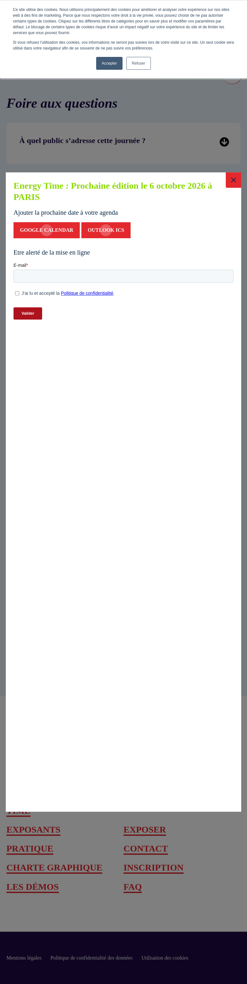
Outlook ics (106, 230)
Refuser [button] (138, 63)
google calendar (46, 230)
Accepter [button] (109, 63)
